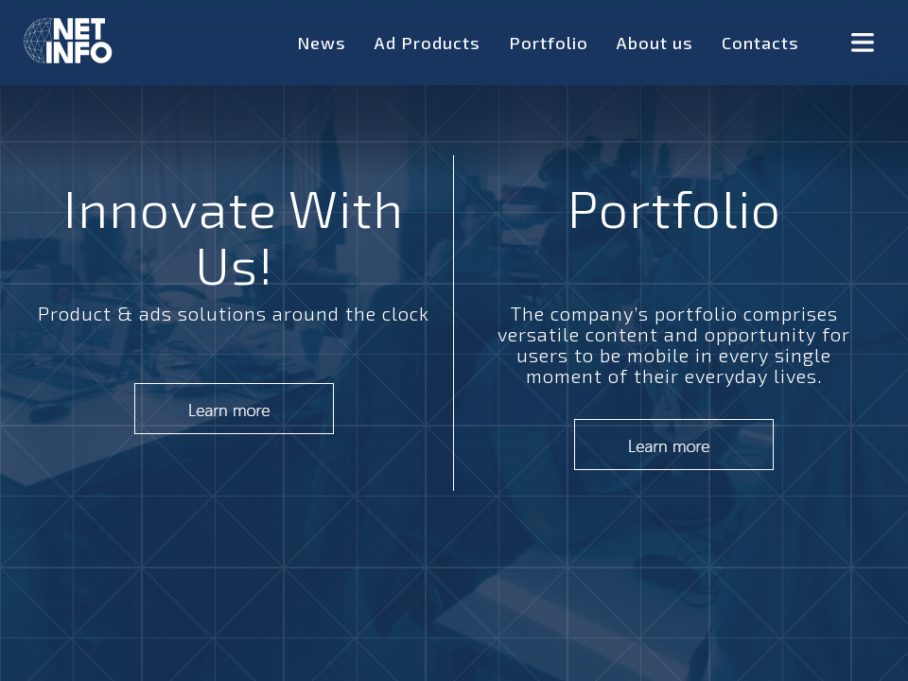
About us (655, 42)
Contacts (760, 42)
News (321, 42)
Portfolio (548, 42)
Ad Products (427, 42)
